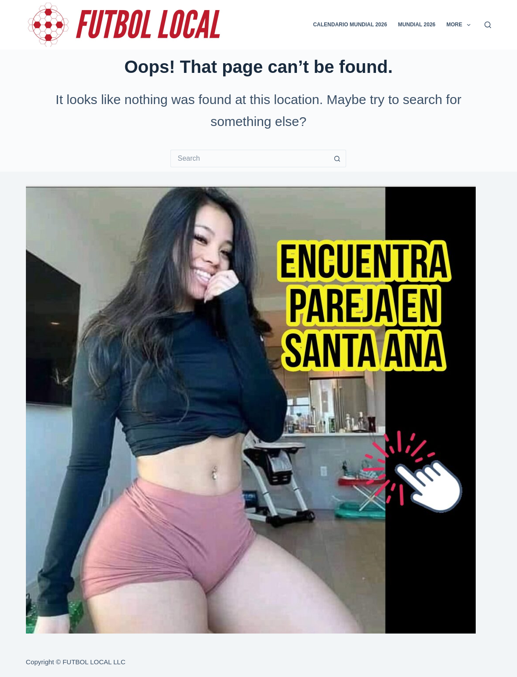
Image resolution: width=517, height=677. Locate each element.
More (460, 25)
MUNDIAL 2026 (416, 25)
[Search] (487, 25)
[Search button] (337, 158)
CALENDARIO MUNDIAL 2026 (350, 25)
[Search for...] (249, 158)
